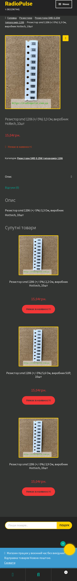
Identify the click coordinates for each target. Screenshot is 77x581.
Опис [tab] (8, 176)
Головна (12, 17)
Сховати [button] (9, 562)
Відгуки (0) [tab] (12, 187)
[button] (66, 38)
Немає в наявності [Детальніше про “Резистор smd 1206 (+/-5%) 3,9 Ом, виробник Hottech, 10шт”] (38, 491)
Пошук (38, 574)
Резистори (25, 17)
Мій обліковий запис (13, 574)
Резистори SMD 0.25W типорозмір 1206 (40, 158)
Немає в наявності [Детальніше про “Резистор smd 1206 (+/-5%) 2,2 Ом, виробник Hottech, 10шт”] (38, 309)
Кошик (59, 571)
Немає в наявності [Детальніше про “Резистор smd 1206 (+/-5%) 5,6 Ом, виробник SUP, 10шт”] (38, 400)
